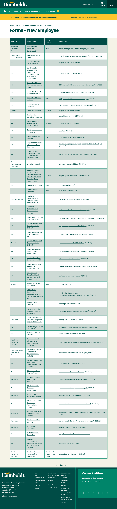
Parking (63, 483)
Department (16, 41)
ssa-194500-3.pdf (65, 443)
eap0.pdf (62, 131)
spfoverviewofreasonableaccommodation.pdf (75, 404)
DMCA (36, 483)
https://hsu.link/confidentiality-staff (71, 73)
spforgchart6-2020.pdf (67, 320)
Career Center (52, 487)
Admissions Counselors (92, 478)
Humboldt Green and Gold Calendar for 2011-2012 (34, 234)
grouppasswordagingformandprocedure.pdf (74, 327)
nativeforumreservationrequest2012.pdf (73, 353)
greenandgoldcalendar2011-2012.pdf (71, 234)
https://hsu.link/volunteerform (69, 62)
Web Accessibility (39, 476)
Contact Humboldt (90, 482)
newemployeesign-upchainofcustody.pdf (73, 311)
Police (63, 485)
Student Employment (51, 481)
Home (12, 25)
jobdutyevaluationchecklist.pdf (69, 259)
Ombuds (63, 502)
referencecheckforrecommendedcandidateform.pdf (77, 342)
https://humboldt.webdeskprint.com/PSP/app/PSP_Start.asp (80, 56)
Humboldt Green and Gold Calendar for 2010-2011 (34, 226)
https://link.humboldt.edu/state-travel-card (74, 434)
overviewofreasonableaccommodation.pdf (74, 266)
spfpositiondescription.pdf (68, 427)
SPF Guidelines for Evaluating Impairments (33, 388)
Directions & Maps (9, 496)
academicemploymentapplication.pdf (72, 49)
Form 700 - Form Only (34, 185)
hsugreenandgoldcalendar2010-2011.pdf (72, 226)
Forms (7, 11)
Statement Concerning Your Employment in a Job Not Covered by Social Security (34, 443)
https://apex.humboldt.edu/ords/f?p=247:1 (74, 176)
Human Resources (53, 484)
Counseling (64, 480)
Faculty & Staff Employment (53, 476)
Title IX (37, 485)
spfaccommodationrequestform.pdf (71, 372)
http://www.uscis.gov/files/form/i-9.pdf (72, 137)
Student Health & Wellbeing (66, 493)
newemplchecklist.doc (67, 304)
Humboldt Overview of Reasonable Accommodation (34, 266)
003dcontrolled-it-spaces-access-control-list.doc (77, 92)
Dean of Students (64, 476)
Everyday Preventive (34, 164)
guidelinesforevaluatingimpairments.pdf (73, 251)
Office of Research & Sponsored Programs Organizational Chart (34, 320)
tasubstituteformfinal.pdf (68, 454)
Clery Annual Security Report (66, 498)
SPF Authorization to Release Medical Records (34, 379)
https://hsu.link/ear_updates (69, 123)
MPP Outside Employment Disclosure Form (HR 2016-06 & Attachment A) (35, 294)
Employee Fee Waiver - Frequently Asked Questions (34, 145)
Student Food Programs (65, 489)
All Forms (17, 11)
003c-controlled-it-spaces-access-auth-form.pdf (77, 85)
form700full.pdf (64, 191)
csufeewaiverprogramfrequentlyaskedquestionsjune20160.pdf (80, 144)
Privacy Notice (40, 480)
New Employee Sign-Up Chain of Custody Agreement (34, 311)
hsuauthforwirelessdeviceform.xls (70, 199)
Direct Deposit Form (34, 111)
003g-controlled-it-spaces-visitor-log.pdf (74, 99)
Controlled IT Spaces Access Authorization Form (34, 85)
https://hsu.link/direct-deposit (69, 111)
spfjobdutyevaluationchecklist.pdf (71, 395)
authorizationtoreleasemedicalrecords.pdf (74, 210)
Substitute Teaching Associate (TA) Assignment (34, 454)
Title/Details (32, 41)
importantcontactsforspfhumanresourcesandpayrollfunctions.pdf (82, 412)
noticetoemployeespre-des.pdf (70, 333)
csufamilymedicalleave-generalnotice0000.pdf (75, 105)
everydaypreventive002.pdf (68, 164)
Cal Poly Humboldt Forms (26, 25)
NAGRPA (37, 488)
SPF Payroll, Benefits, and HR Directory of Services (34, 413)
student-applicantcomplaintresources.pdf (74, 154)
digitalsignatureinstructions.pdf (69, 276)
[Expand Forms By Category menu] (58, 11)
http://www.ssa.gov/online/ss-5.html (72, 363)
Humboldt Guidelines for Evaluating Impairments (34, 251)
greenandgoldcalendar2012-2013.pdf (71, 243)
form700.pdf (63, 185)
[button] (87, 4)
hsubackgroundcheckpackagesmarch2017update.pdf (77, 218)
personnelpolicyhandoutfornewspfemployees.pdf (76, 421)
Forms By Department (31, 11)
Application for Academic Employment (32, 49)
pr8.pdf (61, 284)
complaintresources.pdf (67, 116)
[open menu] (112, 4)
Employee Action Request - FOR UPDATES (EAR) (33, 123)
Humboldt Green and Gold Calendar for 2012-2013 (34, 243)
